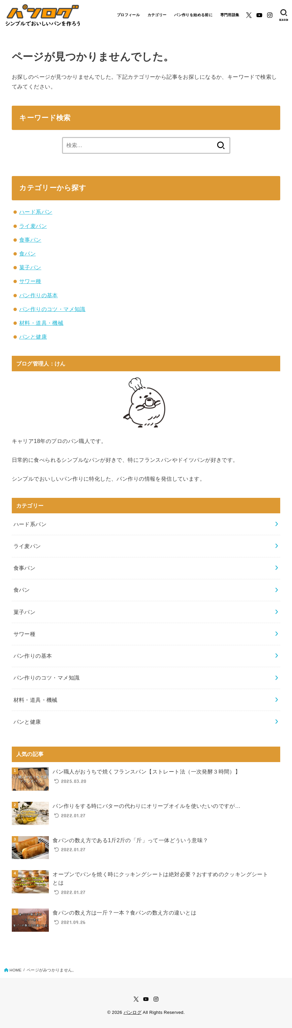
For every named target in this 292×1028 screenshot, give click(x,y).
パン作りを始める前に (193, 15)
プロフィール (128, 15)
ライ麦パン (33, 226)
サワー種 (30, 281)
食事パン (30, 240)
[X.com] (249, 15)
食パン (27, 253)
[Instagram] (270, 15)
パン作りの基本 (38, 295)
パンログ (132, 1012)
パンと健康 (33, 337)
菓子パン (30, 267)
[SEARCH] (283, 15)
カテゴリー (157, 15)
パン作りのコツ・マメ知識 (52, 309)
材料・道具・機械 (41, 323)
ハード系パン (35, 212)
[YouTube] (259, 15)
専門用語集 (229, 15)
